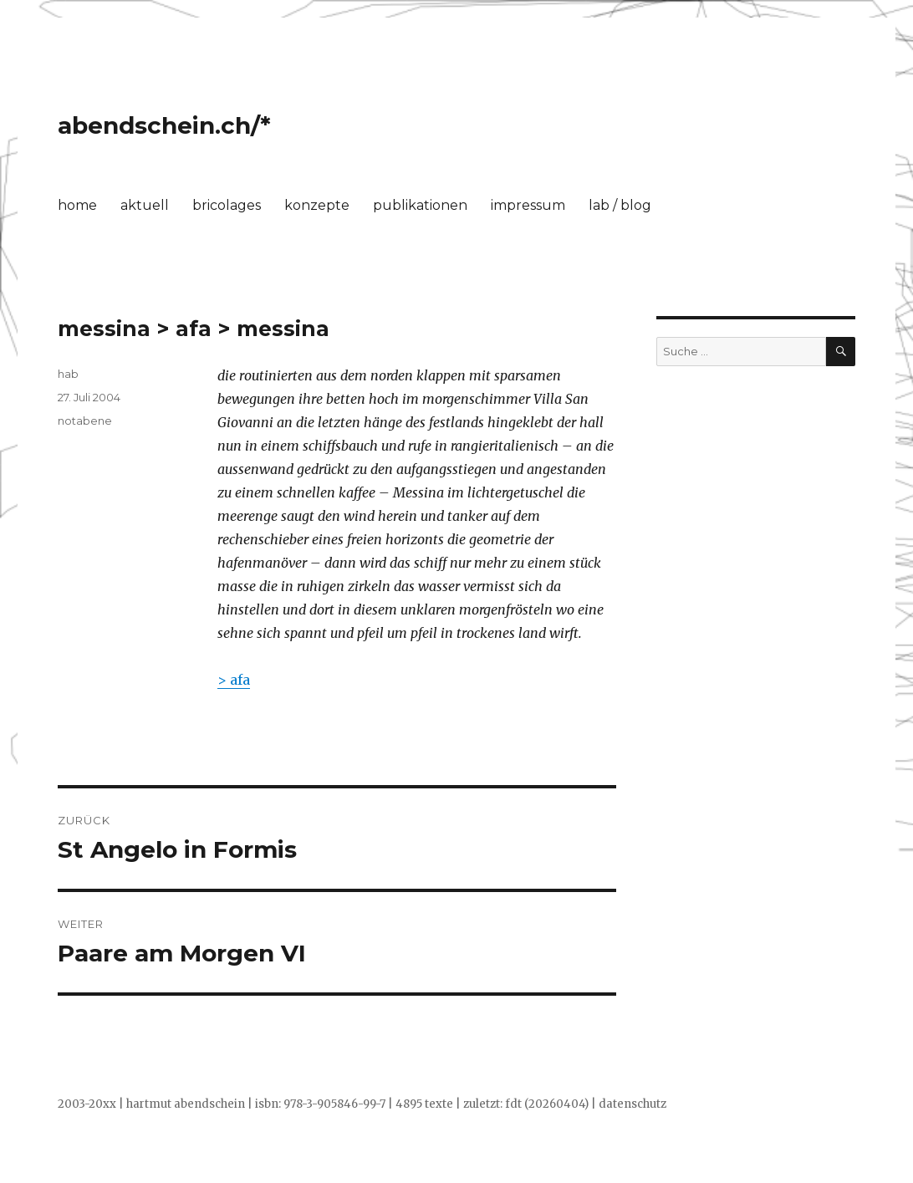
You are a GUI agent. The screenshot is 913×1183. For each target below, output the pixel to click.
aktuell (144, 205)
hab (68, 373)
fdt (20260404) (547, 1104)
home (77, 205)
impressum (528, 205)
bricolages (226, 205)
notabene (85, 420)
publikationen (420, 205)
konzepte (316, 205)
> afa (233, 679)
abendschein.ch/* (164, 125)
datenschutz (632, 1104)
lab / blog (620, 205)
